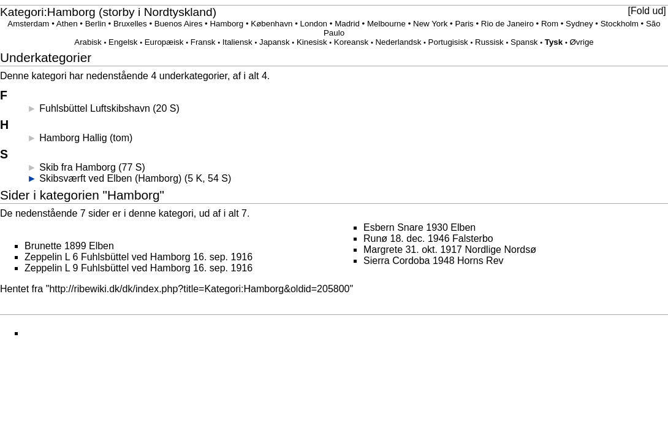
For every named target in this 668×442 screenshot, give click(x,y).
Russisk (489, 42)
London (313, 23)
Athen (67, 23)
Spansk (523, 42)
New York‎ (430, 23)
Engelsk (122, 42)
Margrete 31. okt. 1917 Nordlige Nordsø (449, 249)
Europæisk (164, 42)
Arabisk (87, 42)
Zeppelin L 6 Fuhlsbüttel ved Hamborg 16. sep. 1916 (138, 257)
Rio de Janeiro (507, 23)
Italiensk (237, 42)
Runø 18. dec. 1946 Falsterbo (428, 238)
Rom (549, 23)
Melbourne (386, 23)
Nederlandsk (398, 42)
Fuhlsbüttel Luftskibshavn (94, 108)
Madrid (347, 23)
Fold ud (647, 11)
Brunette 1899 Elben (69, 246)
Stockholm (620, 23)
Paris (464, 23)
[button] (647, 11)
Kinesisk (312, 42)
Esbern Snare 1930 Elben (419, 227)
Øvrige (581, 42)
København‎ (271, 23)
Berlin (95, 23)
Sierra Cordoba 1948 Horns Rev (433, 260)
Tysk (554, 42)
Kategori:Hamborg (48, 12)
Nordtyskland (178, 12)
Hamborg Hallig (73, 138)
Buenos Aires (178, 23)
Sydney (579, 23)
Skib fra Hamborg (77, 167)
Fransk (203, 42)
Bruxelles (130, 23)
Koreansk (351, 42)
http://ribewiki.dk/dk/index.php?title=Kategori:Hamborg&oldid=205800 (199, 289)
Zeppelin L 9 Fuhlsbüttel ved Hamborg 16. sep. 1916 (138, 268)
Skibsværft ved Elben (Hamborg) (110, 178)
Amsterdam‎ (28, 23)
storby (118, 12)
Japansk (274, 42)
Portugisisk (448, 42)
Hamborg (226, 23)
